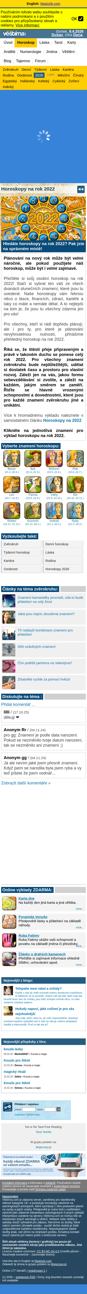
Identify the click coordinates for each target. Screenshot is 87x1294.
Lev (11, 487)
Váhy (54, 487)
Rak (75, 461)
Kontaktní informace (14, 1183)
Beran (11, 461)
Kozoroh (32, 513)
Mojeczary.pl (43, 1147)
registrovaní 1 (36, 1270)
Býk (32, 461)
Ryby (75, 513)
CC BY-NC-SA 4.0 (48, 1251)
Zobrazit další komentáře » (26, 783)
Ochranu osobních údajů (50, 1189)
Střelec (11, 513)
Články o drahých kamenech (42, 954)
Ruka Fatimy (29, 935)
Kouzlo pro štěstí (17, 1060)
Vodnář (54, 513)
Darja (78, 35)
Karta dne (27, 898)
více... (80, 908)
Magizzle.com (50, 4)
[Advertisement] (43, 136)
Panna (32, 487)
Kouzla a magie (39, 1054)
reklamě (50, 1183)
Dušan (57, 35)
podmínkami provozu (67, 1186)
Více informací (27, 25)
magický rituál (15, 1072)
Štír (75, 487)
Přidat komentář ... (18, 704)
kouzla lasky (13, 1049)
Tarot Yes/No (43, 1132)
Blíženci (54, 461)
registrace (20, 1114)
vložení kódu (33, 1114)
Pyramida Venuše (33, 917)
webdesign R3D (25, 1277)
